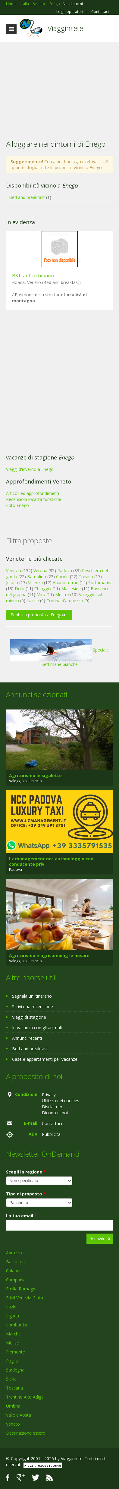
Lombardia (16, 1325)
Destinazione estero (25, 1433)
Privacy (49, 1094)
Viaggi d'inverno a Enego (30, 469)
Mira (40, 594)
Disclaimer (52, 1106)
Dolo (19, 588)
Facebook (7, 1477)
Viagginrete (65, 28)
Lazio (11, 1307)
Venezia (13, 570)
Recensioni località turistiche (33, 499)
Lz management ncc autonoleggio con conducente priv (51, 861)
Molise (12, 1343)
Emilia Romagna (22, 1289)
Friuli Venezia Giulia (24, 1298)
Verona (40, 570)
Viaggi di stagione (29, 1017)
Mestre (62, 594)
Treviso (86, 576)
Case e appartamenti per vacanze (44, 1059)
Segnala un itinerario (32, 996)
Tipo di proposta (25, 1194)
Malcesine (71, 588)
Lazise (33, 600)
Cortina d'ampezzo (64, 600)
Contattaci (100, 12)
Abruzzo (14, 1253)
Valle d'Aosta (18, 1415)
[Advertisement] (59, 87)
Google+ (21, 1477)
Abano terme (65, 582)
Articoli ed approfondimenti (32, 493)
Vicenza (35, 582)
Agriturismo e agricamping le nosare (49, 955)
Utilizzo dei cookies (60, 1100)
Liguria (12, 1316)
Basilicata (15, 1262)
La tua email (21, 1216)
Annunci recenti (27, 1038)
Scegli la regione (26, 1172)
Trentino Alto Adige (25, 1397)
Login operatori (69, 12)
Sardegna (15, 1370)
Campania (16, 1280)
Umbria (13, 1406)
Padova (64, 570)
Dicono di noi (55, 1112)
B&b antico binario (33, 275)
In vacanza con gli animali (37, 1027)
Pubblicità (51, 1134)
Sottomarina (100, 582)
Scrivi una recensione (32, 1006)
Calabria (14, 1271)
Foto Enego (17, 505)
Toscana (14, 1388)
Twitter (35, 1477)
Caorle (62, 576)
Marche (13, 1334)
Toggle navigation (11, 29)
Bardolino (36, 576)
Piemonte (15, 1352)
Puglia (12, 1361)
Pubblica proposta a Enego (37, 615)
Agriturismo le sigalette (35, 775)
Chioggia (42, 588)
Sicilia (11, 1379)
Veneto (13, 1424)
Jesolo (12, 582)
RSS (49, 1477)
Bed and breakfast (27, 197)
